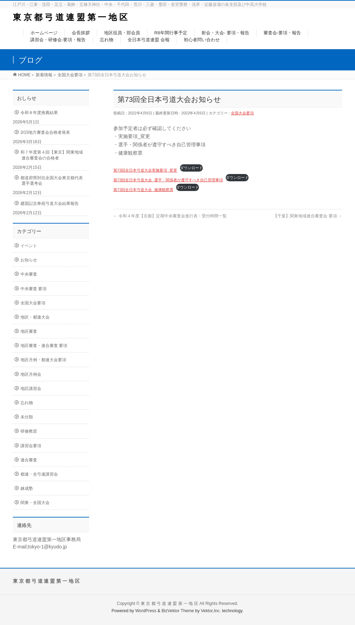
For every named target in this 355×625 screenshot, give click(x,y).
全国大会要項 (242, 113)
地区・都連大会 (35, 317)
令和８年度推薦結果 (39, 112)
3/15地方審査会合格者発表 (45, 132)
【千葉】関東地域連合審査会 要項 (307, 216)
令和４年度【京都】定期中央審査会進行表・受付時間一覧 (170, 216)
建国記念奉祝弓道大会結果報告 (49, 203)
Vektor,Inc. (211, 610)
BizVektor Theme (178, 610)
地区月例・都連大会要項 (43, 359)
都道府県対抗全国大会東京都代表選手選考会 (51, 180)
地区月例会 (30, 374)
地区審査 (28, 331)
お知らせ (28, 260)
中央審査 (28, 274)
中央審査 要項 (33, 288)
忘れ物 (26, 402)
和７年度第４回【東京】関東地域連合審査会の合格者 (51, 155)
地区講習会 (30, 388)
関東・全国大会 (35, 502)
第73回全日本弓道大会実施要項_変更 (145, 170)
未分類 (26, 417)
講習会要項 (30, 445)
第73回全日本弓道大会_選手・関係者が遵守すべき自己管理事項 (168, 180)
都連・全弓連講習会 (39, 474)
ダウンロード (191, 168)
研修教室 (28, 431)
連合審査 (28, 460)
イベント (28, 245)
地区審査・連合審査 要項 (43, 345)
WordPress (145, 610)
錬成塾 (26, 488)
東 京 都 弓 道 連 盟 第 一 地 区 (70, 17)
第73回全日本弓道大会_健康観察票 (143, 190)
